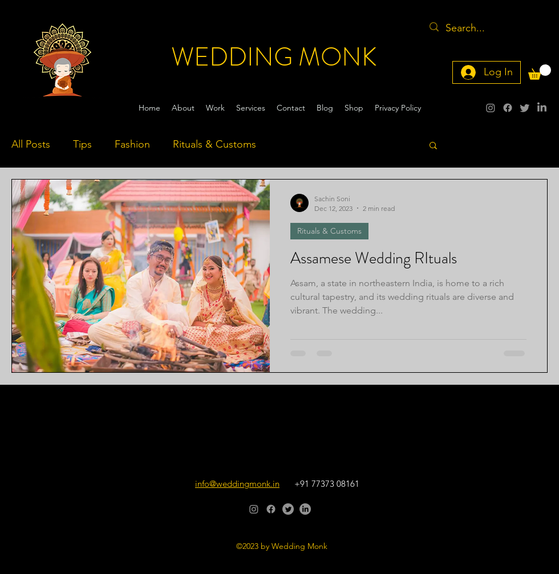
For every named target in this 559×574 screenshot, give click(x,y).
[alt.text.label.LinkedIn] (542, 107)
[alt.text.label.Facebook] (507, 107)
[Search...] (477, 28)
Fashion (132, 144)
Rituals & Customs (214, 144)
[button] (539, 72)
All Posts (30, 144)
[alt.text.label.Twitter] (524, 107)
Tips (82, 144)
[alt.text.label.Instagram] (490, 107)
